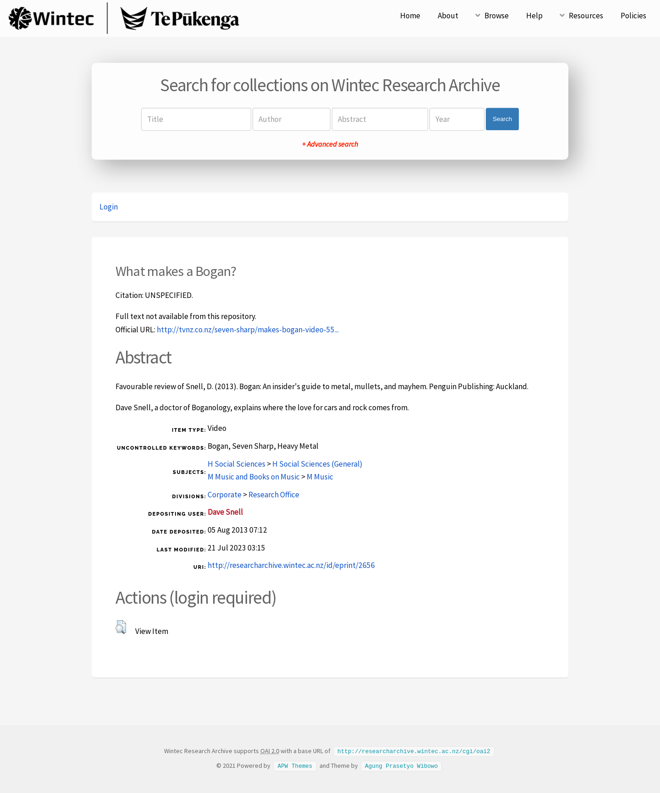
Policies (633, 16)
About (448, 16)
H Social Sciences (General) (317, 464)
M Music (320, 477)
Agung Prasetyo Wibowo (401, 765)
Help (534, 16)
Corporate (225, 495)
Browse (496, 16)
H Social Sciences (236, 464)
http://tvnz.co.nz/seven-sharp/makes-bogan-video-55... (248, 330)
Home (410, 16)
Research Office (273, 495)
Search (502, 119)
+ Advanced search (330, 144)
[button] (121, 627)
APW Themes (295, 765)
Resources (586, 16)
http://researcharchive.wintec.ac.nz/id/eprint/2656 (291, 565)
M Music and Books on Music (254, 477)
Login (108, 207)
